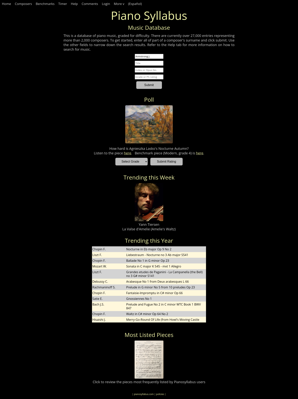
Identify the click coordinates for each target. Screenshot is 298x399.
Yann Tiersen (149, 224)
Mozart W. (99, 266)
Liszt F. (97, 255)
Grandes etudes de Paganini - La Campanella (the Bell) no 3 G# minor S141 (164, 274)
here (127, 153)
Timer (62, 4)
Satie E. (97, 299)
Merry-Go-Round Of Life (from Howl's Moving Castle (162, 320)
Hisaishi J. (99, 320)
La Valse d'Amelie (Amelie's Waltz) (149, 229)
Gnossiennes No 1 (139, 299)
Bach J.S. (98, 304)
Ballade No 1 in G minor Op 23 (147, 261)
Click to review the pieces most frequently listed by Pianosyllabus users (149, 382)
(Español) (135, 4)
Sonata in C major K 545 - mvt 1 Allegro (153, 266)
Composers (23, 4)
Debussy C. (100, 281)
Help (74, 4)
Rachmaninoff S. (103, 287)
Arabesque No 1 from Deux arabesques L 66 (157, 281)
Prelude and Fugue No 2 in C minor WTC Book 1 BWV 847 (163, 306)
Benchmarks (45, 4)
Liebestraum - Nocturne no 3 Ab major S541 (157, 255)
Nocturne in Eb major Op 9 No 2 (148, 249)
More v (119, 4)
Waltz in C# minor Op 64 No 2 (147, 314)
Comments (90, 4)
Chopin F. (99, 249)
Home (6, 4)
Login (106, 4)
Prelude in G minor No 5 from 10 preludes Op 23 (160, 287)
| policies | (160, 394)
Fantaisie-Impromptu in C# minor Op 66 (154, 293)
